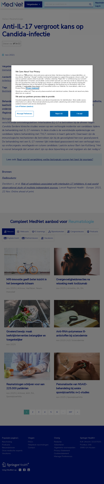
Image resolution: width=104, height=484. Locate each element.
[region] (52, 93)
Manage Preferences (24, 114)
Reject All (59, 114)
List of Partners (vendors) (24, 106)
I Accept (79, 114)
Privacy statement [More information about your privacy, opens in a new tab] (32, 88)
